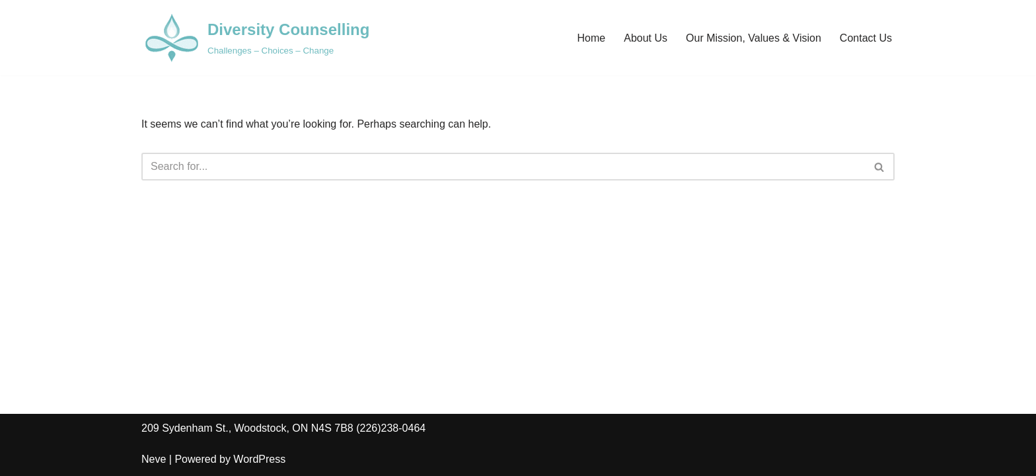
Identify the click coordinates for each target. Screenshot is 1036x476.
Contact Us (866, 38)
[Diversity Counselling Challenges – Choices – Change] (255, 37)
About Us (645, 38)
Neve (153, 459)
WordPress (259, 459)
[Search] (503, 166)
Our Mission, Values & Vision (753, 38)
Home (591, 38)
